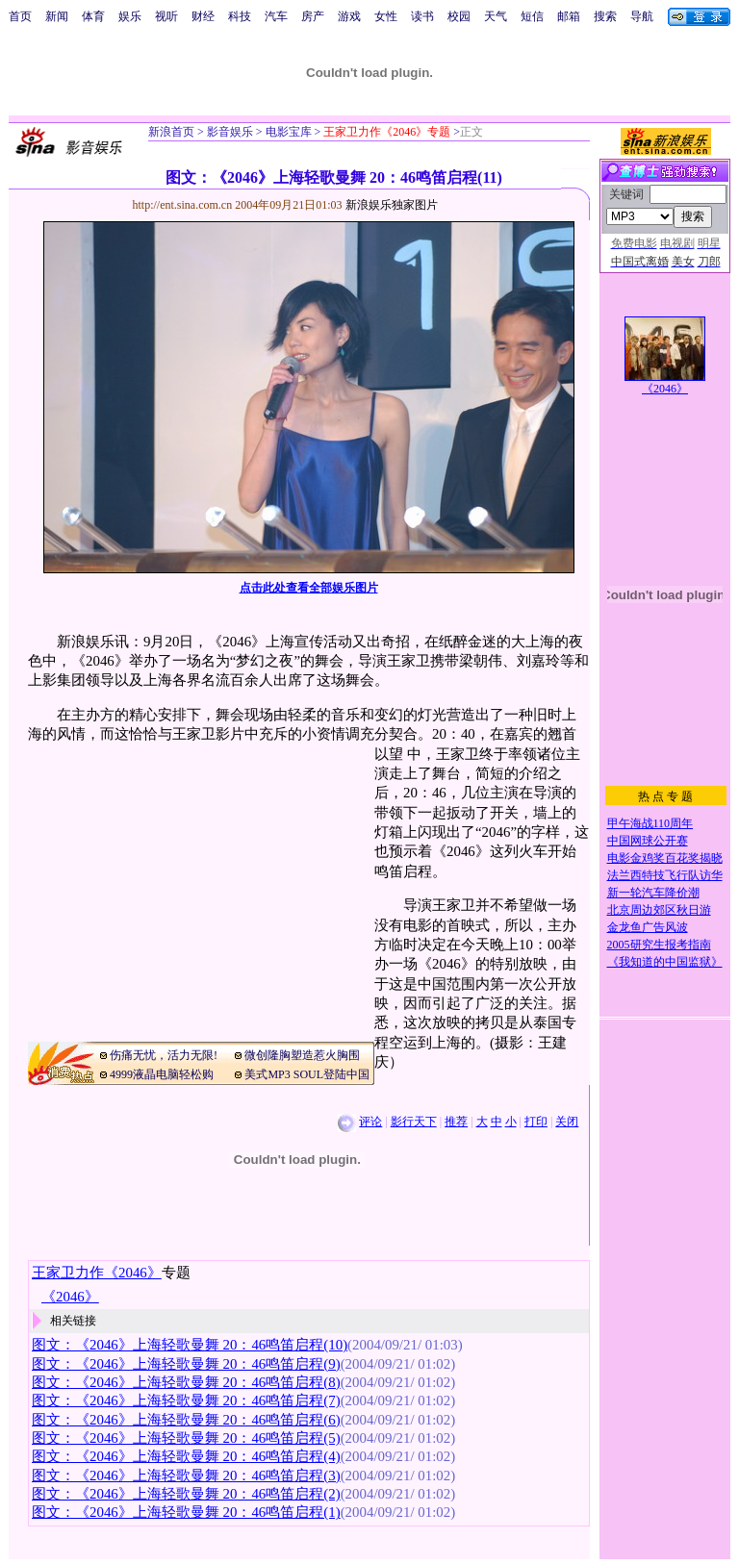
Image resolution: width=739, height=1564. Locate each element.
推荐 (456, 1121)
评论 (370, 1121)
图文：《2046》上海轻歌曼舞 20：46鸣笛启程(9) (186, 1364)
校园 (459, 16)
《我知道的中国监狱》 (665, 962)
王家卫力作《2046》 (97, 1272)
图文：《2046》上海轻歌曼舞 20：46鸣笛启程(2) (186, 1493)
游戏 (349, 16)
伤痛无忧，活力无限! (163, 1055)
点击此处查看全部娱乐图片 (309, 587)
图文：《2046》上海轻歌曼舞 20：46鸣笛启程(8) (186, 1382)
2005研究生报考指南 (659, 944)
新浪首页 (171, 132)
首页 (20, 16)
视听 (166, 16)
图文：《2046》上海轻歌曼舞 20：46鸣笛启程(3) (186, 1475)
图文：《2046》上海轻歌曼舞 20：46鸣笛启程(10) (189, 1344)
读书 (422, 16)
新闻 (56, 16)
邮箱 (568, 16)
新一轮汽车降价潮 (653, 892)
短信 (532, 16)
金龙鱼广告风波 (647, 927)
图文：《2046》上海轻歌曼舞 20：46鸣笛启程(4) (186, 1456)
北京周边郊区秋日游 (659, 910)
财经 (203, 16)
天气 (495, 16)
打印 (536, 1121)
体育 (93, 16)
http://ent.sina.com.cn (184, 205)
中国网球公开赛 (647, 840)
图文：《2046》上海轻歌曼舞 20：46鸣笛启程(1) (186, 1512)
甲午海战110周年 (650, 823)
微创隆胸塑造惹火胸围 (302, 1055)
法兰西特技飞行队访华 (665, 875)
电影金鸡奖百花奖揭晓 (665, 858)
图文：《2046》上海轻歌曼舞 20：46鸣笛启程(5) (186, 1438)
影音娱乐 (230, 132)
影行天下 (414, 1121)
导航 (641, 16)
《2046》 (665, 388)
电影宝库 (287, 132)
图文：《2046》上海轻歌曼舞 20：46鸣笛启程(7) (186, 1400)
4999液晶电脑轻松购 (162, 1074)
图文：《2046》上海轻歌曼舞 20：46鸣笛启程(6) (186, 1419)
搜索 (605, 16)
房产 (312, 16)
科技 (239, 16)
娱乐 (129, 16)
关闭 (566, 1121)
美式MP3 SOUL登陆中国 (307, 1074)
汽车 (276, 16)
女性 (385, 16)
